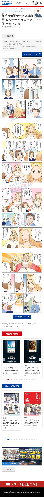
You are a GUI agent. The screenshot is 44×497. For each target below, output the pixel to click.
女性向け (23, 8)
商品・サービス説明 (18, 11)
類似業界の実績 (12, 334)
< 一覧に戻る (8, 36)
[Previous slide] (3, 359)
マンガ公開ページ (32, 54)
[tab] (8, 379)
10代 (29, 8)
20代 (5, 11)
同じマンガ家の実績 (11, 386)
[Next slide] (40, 359)
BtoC (10, 11)
